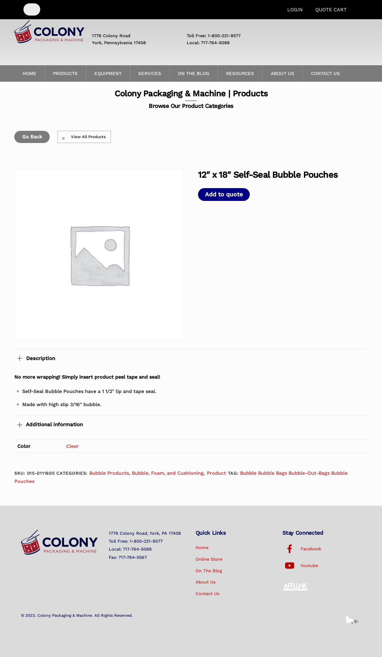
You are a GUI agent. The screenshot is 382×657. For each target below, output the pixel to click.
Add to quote (224, 194)
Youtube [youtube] (300, 565)
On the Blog (193, 73)
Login (295, 9)
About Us (282, 73)
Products (65, 73)
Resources (240, 73)
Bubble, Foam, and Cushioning (167, 473)
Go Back (32, 137)
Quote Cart (331, 9)
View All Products (84, 137)
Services (149, 73)
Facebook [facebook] (301, 548)
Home (29, 73)
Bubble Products (109, 473)
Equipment (108, 73)
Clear (72, 446)
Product (216, 473)
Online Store (209, 559)
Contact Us (325, 73)
